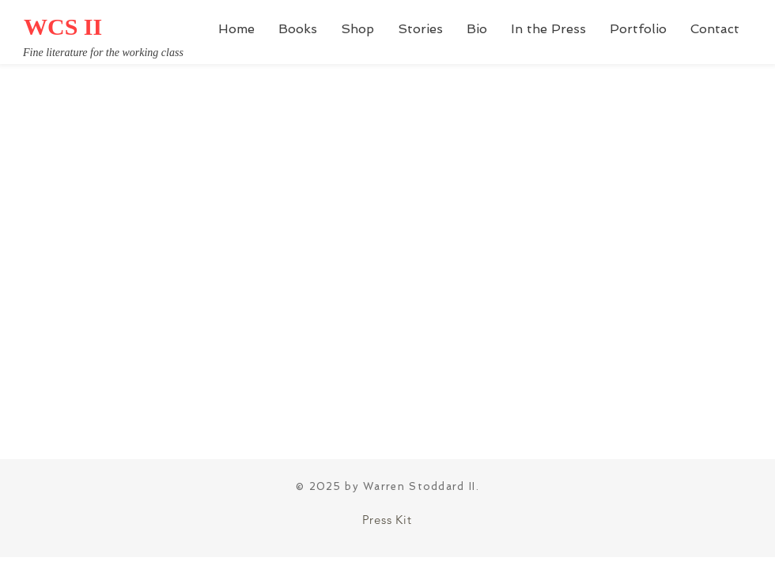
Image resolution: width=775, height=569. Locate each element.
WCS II (63, 26)
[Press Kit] (387, 519)
